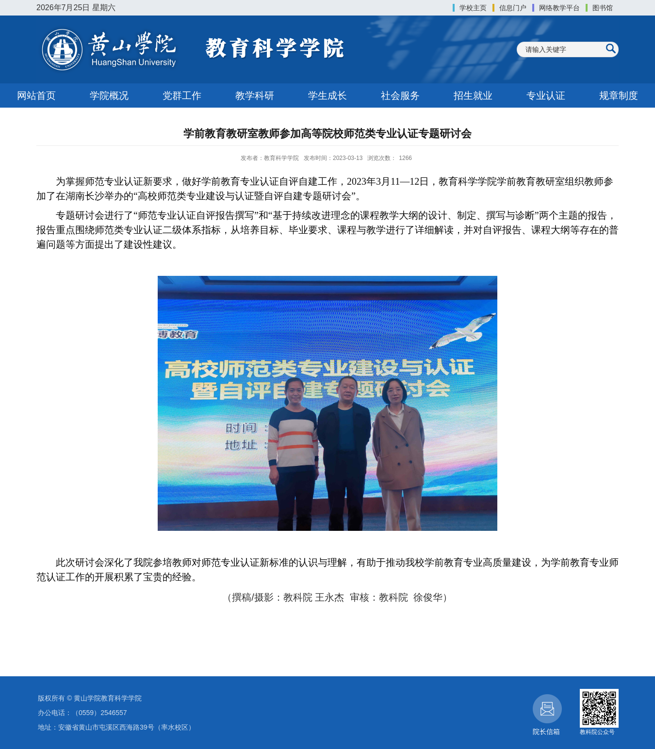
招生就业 (473, 95)
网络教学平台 (559, 8)
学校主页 (473, 8)
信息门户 (512, 8)
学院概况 (109, 95)
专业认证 (545, 95)
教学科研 (254, 95)
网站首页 (36, 95)
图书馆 (602, 8)
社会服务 (400, 95)
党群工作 (182, 95)
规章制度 (618, 95)
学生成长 (327, 95)
